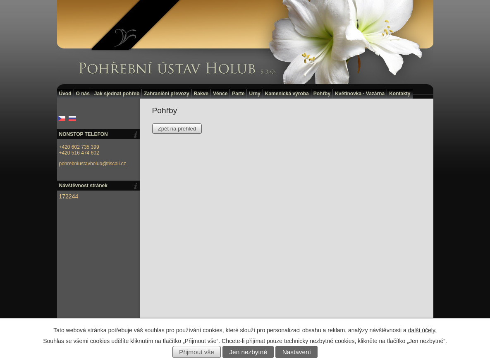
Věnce (220, 94)
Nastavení (296, 351)
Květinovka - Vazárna (360, 94)
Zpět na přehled (177, 129)
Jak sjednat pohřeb (116, 94)
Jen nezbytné (248, 351)
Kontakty (399, 94)
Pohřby (321, 94)
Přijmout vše (196, 351)
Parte (238, 94)
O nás (83, 94)
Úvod (65, 94)
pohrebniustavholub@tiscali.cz (92, 164)
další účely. (422, 330)
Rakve (201, 94)
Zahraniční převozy (166, 94)
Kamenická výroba (287, 94)
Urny (254, 94)
